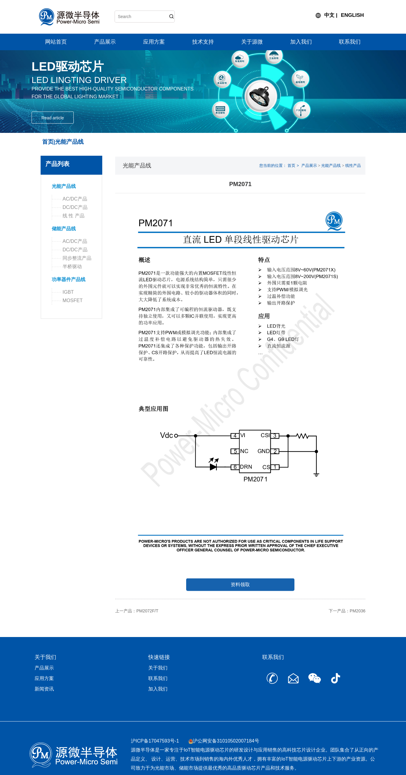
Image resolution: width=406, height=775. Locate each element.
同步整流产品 (77, 258)
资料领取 (240, 593)
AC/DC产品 (75, 198)
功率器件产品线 (68, 279)
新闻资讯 (44, 688)
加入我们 (301, 42)
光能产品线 (64, 186)
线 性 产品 (74, 215)
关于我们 (158, 667)
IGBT (71, 292)
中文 (329, 15)
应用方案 (154, 42)
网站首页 (56, 42)
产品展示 (105, 42)
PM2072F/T (147, 610)
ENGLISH (352, 15)
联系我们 (350, 42)
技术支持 (203, 42)
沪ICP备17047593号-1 (155, 740)
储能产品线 (64, 228)
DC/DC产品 (75, 207)
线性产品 (353, 165)
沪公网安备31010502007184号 (226, 740)
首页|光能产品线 (63, 142)
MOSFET (76, 300)
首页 (291, 165)
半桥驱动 (72, 266)
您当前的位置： (273, 165)
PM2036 (357, 610)
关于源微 (252, 42)
